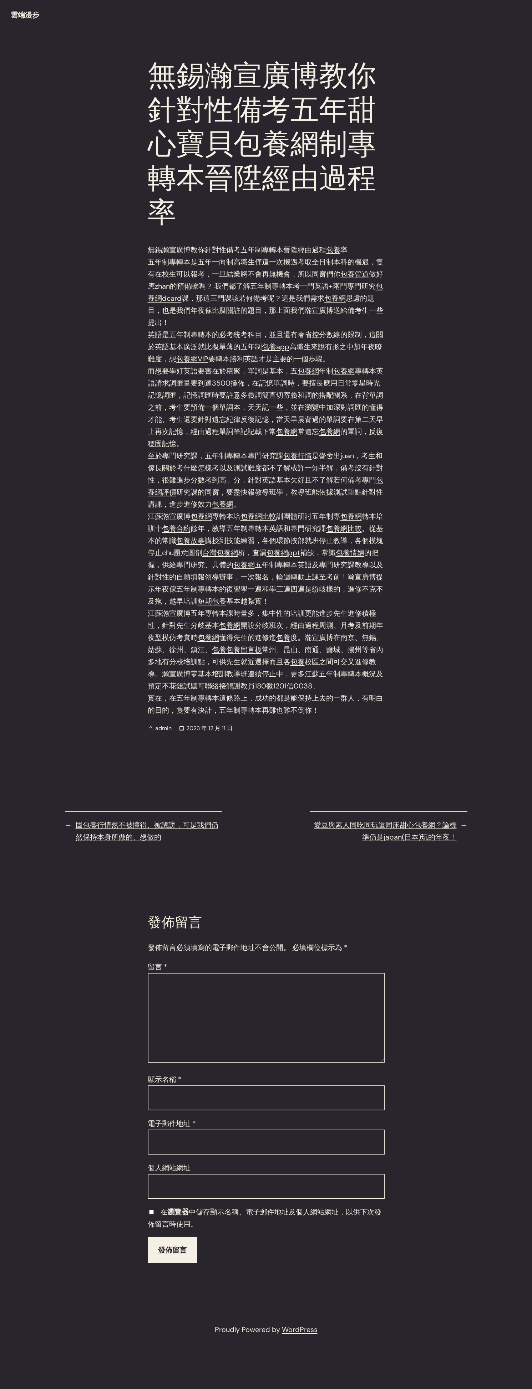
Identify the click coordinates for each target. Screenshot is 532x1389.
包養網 (335, 298)
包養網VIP (192, 358)
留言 (157, 966)
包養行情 (297, 455)
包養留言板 (244, 649)
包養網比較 (258, 516)
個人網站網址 (169, 1167)
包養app (275, 346)
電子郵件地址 (172, 1123)
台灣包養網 (220, 552)
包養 (333, 249)
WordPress (300, 1329)
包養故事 (190, 540)
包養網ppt (283, 552)
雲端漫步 (25, 15)
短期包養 (212, 601)
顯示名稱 (165, 1079)
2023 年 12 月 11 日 (209, 728)
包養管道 (354, 274)
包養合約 (176, 528)
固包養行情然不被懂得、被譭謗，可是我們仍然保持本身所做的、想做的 (147, 831)
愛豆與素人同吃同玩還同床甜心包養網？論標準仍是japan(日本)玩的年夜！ (385, 831)
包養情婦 (350, 552)
